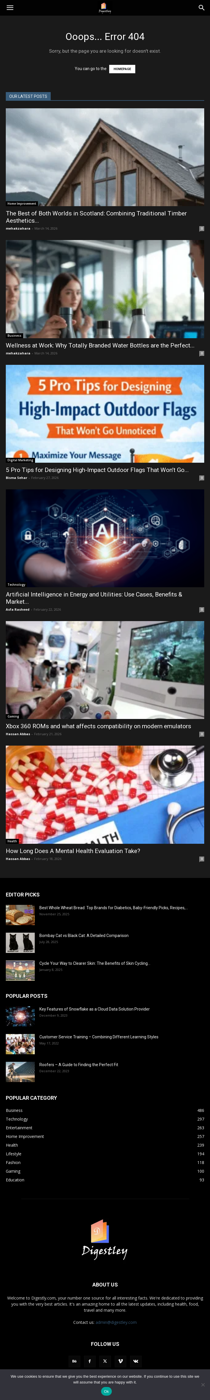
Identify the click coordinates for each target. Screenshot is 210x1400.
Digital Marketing (20, 460)
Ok (106, 1391)
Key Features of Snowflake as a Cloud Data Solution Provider (94, 1009)
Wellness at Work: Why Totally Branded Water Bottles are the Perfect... (100, 345)
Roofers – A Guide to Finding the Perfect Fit (79, 1064)
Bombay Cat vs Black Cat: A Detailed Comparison (84, 935)
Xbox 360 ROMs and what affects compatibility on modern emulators (99, 726)
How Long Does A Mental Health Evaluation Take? (73, 851)
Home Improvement (22, 204)
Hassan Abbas (18, 734)
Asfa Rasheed (18, 609)
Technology (16, 585)
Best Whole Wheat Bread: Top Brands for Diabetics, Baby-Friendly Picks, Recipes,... (113, 907)
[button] (10, 8)
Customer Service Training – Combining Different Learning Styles (98, 1037)
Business (14, 336)
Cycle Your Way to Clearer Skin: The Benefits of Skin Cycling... (94, 963)
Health (12, 841)
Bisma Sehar (16, 477)
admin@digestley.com (116, 1322)
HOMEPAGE (122, 69)
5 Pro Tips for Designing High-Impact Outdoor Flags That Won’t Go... (97, 469)
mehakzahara (18, 228)
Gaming (13, 716)
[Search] (202, 8)
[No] (203, 1385)
